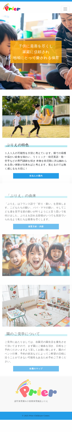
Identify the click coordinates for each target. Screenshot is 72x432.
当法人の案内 (36, 176)
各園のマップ (36, 369)
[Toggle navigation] (65, 9)
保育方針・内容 (36, 227)
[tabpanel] (36, 51)
